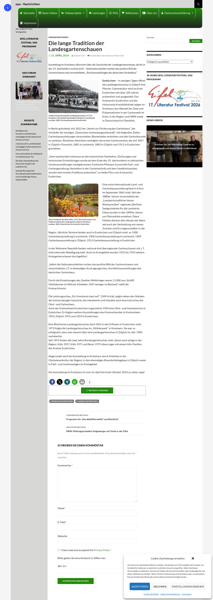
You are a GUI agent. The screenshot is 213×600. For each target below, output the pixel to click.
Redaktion (79, 55)
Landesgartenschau (87, 401)
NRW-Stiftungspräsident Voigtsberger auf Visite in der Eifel (105, 429)
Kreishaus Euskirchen (62, 401)
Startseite (29, 12)
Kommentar (65, 465)
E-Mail (62, 522)
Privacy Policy (102, 550)
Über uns (152, 12)
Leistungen (99, 12)
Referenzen (131, 12)
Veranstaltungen (58, 37)
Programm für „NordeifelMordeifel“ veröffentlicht (105, 417)
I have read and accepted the (84, 550)
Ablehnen (160, 586)
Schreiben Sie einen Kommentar (107, 55)
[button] (193, 558)
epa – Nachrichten (28, 4)
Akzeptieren (139, 586)
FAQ (115, 12)
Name (62, 508)
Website (62, 536)
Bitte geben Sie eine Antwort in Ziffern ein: (82, 558)
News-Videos (49, 12)
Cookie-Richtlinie (151, 594)
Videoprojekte (75, 13)
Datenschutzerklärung (170, 594)
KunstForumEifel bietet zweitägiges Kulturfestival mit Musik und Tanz (28, 136)
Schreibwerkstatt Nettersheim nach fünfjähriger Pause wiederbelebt (29, 176)
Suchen (150, 37)
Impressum (187, 594)
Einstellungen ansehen (188, 586)
